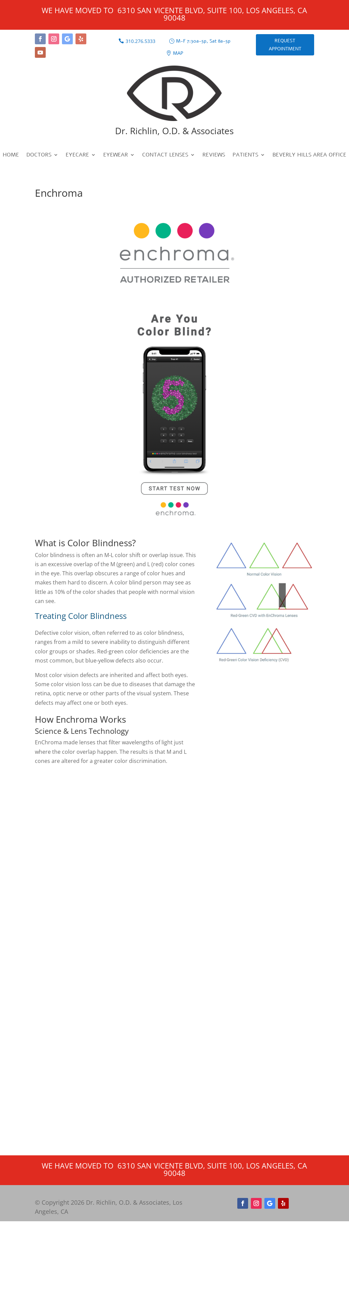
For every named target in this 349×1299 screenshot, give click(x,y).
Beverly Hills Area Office (309, 155)
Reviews (213, 155)
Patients (245, 155)
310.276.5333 (140, 41)
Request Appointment (285, 45)
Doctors (38, 155)
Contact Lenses (165, 155)
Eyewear (115, 155)
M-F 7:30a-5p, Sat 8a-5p (203, 41)
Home (11, 155)
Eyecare (77, 155)
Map (178, 53)
